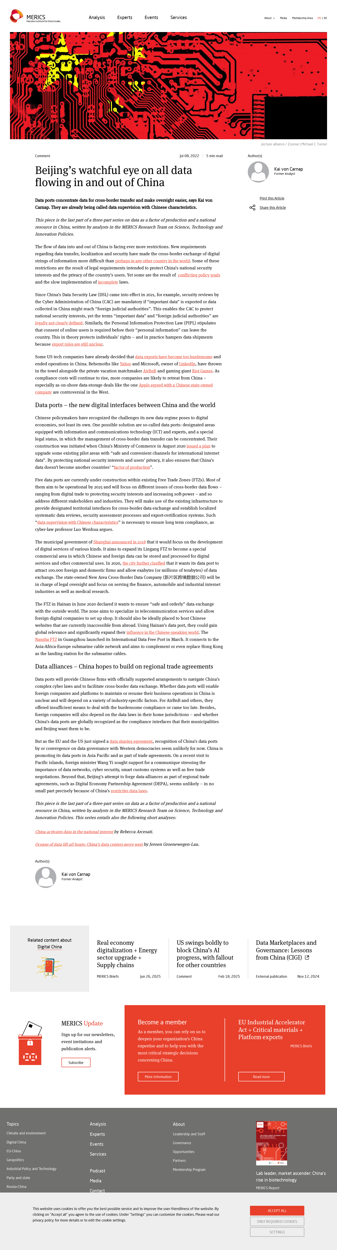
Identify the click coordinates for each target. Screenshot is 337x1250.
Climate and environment (26, 1129)
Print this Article (272, 198)
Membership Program (189, 1170)
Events (151, 19)
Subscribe (75, 1062)
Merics (37, 19)
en (319, 20)
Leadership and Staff (189, 1131)
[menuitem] (97, 19)
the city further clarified (158, 563)
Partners (179, 1160)
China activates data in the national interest (77, 832)
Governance (182, 1140)
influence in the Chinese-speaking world (166, 632)
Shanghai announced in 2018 (121, 542)
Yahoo (134, 364)
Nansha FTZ (46, 639)
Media (283, 20)
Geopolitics (15, 1159)
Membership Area (302, 20)
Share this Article (273, 207)
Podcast (97, 1171)
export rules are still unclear (79, 344)
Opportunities (183, 1150)
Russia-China (16, 1188)
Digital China (16, 1139)
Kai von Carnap (76, 874)
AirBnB (165, 371)
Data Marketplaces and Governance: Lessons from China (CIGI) (286, 949)
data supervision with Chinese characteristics (80, 522)
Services (178, 19)
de (325, 20)
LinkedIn (197, 364)
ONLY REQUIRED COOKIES (277, 1221)
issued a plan (199, 446)
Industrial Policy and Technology (32, 1168)
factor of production (133, 467)
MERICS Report (267, 1184)
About (268, 20)
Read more (261, 1073)
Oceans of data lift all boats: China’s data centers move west (93, 844)
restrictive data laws (130, 791)
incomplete (133, 282)
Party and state (18, 1178)
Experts (124, 19)
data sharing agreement (132, 741)
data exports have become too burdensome (176, 357)
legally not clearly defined (60, 323)
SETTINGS (277, 1232)
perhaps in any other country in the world (155, 261)
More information (158, 1073)
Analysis (97, 19)
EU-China (14, 1149)
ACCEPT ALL (277, 1210)
